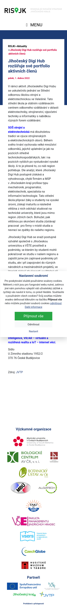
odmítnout (55, 303)
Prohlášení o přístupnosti (33, 603)
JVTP (19, 372)
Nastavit (33, 331)
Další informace (33, 307)
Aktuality (22, 46)
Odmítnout (33, 324)
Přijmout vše (33, 316)
